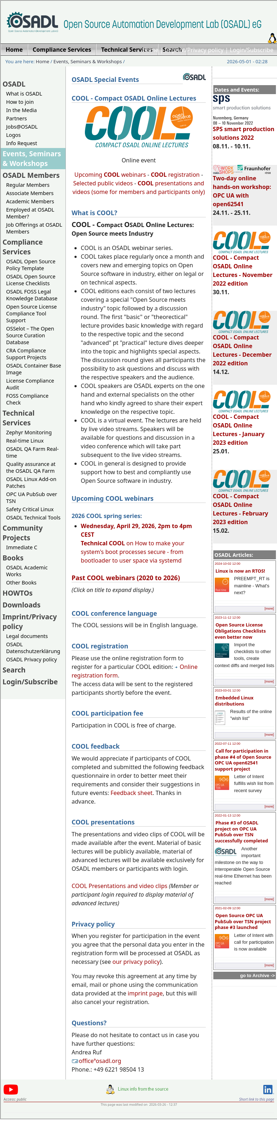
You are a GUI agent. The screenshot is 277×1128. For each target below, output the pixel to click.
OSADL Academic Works (26, 571)
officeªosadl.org (96, 1061)
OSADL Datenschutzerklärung (33, 648)
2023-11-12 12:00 (227, 617)
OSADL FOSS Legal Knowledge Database (32, 295)
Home (150, 50)
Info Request (21, 143)
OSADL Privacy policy (31, 659)
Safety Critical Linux (30, 509)
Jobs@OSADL (22, 126)
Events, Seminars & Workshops (88, 61)
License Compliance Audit (30, 384)
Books (13, 558)
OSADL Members (31, 175)
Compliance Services (23, 246)
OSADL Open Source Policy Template (30, 265)
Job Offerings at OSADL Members (34, 228)
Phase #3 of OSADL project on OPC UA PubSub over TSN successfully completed (241, 831)
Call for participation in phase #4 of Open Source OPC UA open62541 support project (243, 760)
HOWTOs (18, 593)
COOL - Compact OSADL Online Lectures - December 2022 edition (242, 347)
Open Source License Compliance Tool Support (31, 313)
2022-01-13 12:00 (227, 815)
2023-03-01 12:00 (227, 690)
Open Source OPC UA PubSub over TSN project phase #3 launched (243, 921)
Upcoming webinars (110, 175)
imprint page (145, 993)
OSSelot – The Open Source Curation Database (30, 335)
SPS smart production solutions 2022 (243, 130)
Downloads (22, 605)
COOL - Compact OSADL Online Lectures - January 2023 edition (242, 426)
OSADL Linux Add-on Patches (31, 482)
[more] (269, 608)
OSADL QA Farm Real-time (32, 452)
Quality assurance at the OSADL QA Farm (30, 467)
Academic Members (30, 201)
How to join (20, 101)
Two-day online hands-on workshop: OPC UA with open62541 (242, 188)
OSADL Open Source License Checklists (30, 280)
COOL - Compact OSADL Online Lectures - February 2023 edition (242, 506)
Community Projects (23, 532)
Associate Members (30, 193)
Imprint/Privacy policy (194, 50)
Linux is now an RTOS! (240, 571)
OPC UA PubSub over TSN (31, 497)
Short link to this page (256, 1099)
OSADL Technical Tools (33, 517)
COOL (146, 183)
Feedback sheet (131, 793)
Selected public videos (103, 183)
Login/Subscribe (251, 50)
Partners (16, 118)
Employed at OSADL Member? (30, 213)
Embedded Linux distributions (234, 700)
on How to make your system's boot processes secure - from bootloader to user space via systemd (136, 543)
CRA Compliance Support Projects (26, 354)
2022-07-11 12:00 (227, 743)
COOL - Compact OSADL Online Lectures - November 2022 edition (243, 267)
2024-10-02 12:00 (227, 563)
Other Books (21, 582)
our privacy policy (136, 962)
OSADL (14, 84)
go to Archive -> (257, 975)
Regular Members (28, 184)
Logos (13, 134)
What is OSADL (24, 93)
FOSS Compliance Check (27, 399)
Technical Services (19, 417)
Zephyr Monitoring (29, 432)
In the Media (21, 110)
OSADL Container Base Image (33, 369)
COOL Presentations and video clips (119, 886)
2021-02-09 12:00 (227, 908)
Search (14, 670)
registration (175, 175)
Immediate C (21, 547)
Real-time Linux (25, 440)
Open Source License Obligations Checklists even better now (240, 630)
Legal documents (27, 636)
